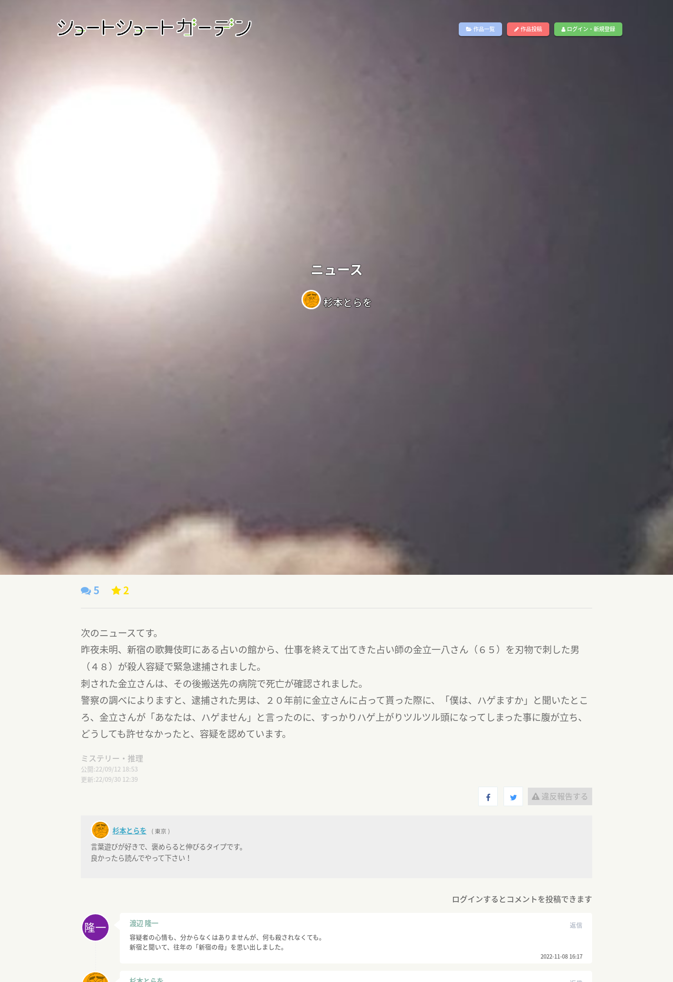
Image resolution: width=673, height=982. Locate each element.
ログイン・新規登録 (588, 29)
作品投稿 (528, 29)
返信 (576, 924)
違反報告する (560, 796)
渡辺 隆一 (144, 923)
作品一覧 (480, 29)
